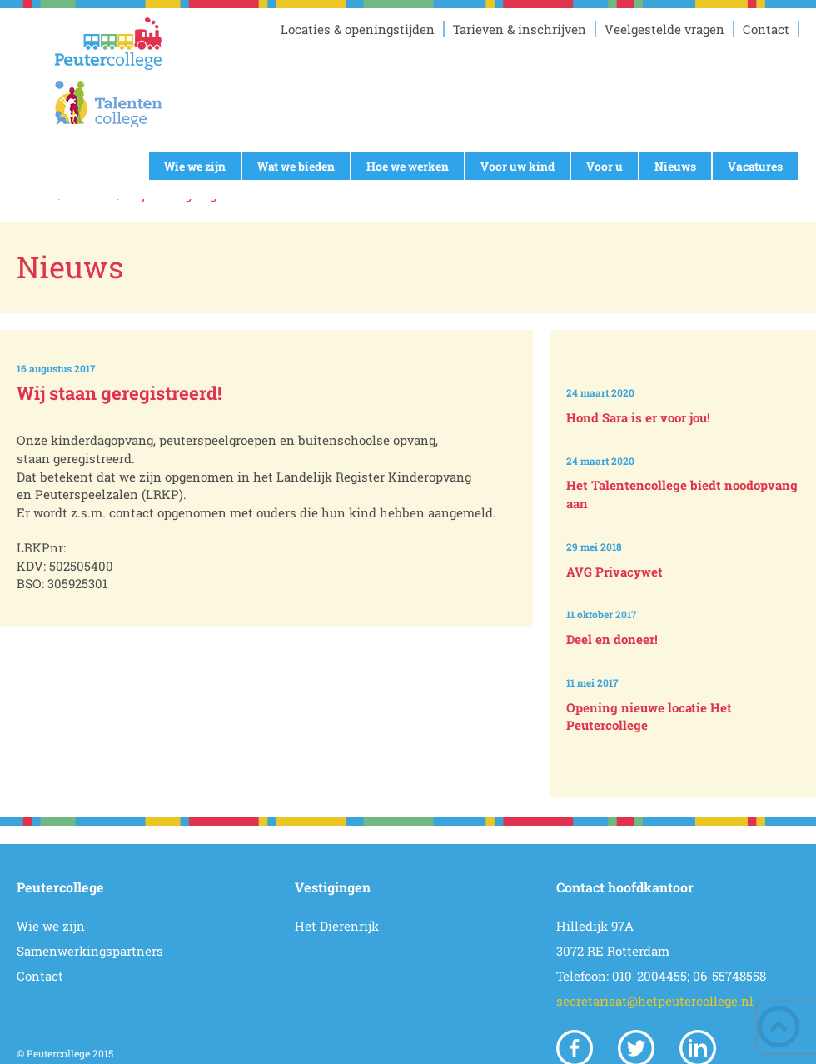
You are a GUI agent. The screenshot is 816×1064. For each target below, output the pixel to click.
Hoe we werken (407, 166)
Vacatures (755, 166)
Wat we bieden (296, 166)
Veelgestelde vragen (664, 29)
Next (685, 769)
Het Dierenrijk (337, 925)
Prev (685, 343)
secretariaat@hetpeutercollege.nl (655, 1000)
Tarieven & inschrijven (519, 29)
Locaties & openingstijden (358, 29)
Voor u (604, 166)
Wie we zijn (195, 166)
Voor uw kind (517, 166)
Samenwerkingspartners (90, 950)
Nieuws (675, 166)
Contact (766, 29)
